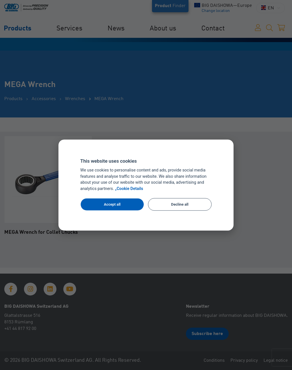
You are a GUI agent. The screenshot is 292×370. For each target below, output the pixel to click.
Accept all (112, 204)
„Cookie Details (129, 188)
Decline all (179, 204)
